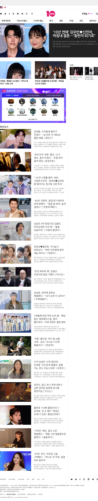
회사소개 (2, 494)
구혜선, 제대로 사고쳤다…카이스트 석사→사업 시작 (14, 82)
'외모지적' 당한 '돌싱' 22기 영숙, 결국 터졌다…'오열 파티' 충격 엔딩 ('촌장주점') (48, 157)
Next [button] (62, 109)
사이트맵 (40, 494)
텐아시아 (10, 497)
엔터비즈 (92, 21)
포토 (81, 21)
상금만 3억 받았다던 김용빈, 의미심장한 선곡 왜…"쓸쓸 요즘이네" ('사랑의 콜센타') (47, 227)
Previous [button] (4, 109)
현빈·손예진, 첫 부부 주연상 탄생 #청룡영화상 (76, 79)
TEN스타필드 (22, 21)
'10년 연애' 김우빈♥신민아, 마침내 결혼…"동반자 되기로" (74, 34)
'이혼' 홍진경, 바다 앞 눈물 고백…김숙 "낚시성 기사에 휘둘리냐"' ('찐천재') (47, 342)
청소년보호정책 (21, 494)
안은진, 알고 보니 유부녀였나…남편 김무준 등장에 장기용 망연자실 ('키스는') (49, 388)
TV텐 (71, 21)
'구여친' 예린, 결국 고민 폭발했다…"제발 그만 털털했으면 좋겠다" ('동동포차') (50, 434)
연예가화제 (6, 21)
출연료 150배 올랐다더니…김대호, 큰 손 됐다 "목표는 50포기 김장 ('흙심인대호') (47, 411)
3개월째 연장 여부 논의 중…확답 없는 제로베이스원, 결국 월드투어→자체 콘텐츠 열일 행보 (50, 319)
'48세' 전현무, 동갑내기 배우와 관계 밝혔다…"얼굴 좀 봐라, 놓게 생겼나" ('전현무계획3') (50, 203)
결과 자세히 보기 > (33, 119)
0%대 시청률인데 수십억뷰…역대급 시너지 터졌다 (49, 82)
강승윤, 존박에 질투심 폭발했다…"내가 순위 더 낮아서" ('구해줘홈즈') (49, 296)
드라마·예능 (38, 21)
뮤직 (51, 21)
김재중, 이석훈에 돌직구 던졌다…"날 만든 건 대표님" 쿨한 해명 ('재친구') (47, 134)
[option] (33, 109)
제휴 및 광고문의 (31, 494)
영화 (61, 21)
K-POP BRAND (12, 95)
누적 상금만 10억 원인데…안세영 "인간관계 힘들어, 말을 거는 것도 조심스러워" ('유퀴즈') (49, 365)
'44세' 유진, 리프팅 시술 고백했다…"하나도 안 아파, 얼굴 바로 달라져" (49, 457)
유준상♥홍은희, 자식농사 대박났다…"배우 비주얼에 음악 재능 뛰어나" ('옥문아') (49, 250)
